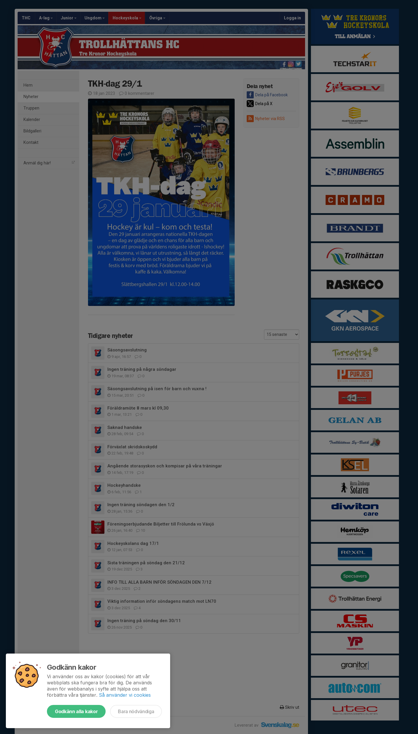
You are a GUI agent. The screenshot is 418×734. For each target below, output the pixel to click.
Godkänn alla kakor (76, 711)
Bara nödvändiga (136, 711)
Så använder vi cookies (125, 695)
